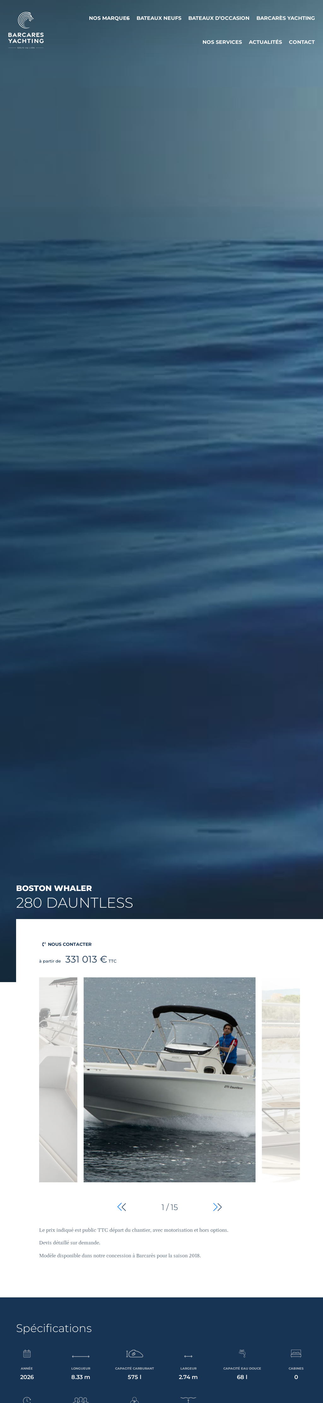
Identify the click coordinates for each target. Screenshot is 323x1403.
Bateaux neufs (159, 18)
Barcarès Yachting (285, 18)
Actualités (265, 42)
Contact (302, 42)
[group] (169, 1095)
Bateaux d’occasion (219, 18)
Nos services (222, 42)
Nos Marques (109, 18)
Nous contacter (69, 944)
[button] (217, 1207)
